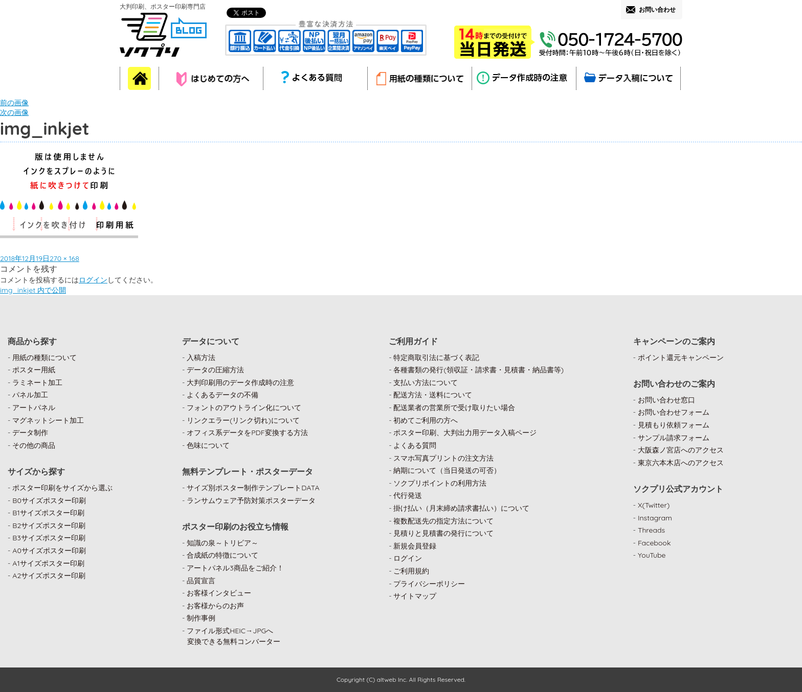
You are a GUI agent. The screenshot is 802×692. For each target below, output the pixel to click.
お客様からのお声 (215, 605)
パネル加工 (30, 394)
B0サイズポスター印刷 (49, 500)
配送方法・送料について (432, 394)
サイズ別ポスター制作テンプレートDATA (253, 487)
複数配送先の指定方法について (443, 521)
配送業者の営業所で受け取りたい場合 (454, 407)
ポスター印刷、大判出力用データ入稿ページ (465, 432)
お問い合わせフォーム (673, 412)
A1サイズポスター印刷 (48, 563)
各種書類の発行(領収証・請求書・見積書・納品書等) (478, 369)
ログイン (93, 279)
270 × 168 (64, 258)
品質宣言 (201, 580)
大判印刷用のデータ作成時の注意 (240, 382)
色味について (208, 445)
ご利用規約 (411, 571)
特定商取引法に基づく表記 (436, 357)
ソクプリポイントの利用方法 (439, 483)
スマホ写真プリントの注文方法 (443, 458)
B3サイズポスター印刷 (48, 537)
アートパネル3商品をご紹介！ (235, 567)
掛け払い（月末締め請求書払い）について (461, 508)
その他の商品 (33, 445)
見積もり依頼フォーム (673, 424)
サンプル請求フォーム (673, 437)
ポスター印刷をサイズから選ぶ (62, 487)
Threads (651, 530)
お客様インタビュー (219, 593)
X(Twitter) (654, 505)
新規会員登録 (414, 546)
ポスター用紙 (33, 369)
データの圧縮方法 (215, 369)
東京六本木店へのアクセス (681, 462)
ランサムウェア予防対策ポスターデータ (251, 500)
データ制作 (30, 432)
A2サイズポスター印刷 (48, 575)
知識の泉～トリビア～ (222, 542)
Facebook (654, 542)
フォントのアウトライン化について (244, 407)
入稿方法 (201, 357)
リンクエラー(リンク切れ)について (243, 420)
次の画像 (14, 112)
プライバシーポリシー (429, 583)
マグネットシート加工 (48, 420)
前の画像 (14, 102)
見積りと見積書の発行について (443, 533)
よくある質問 (414, 445)
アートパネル (33, 407)
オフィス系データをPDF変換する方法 (247, 432)
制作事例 (201, 618)
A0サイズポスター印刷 (49, 550)
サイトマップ (414, 596)
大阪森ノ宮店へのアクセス (681, 450)
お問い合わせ (657, 9)
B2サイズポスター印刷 (48, 525)
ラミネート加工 (37, 382)
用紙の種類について (44, 357)
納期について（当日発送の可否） (447, 470)
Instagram (655, 517)
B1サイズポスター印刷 (48, 512)
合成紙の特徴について (222, 555)
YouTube (652, 555)
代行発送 (407, 495)
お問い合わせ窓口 (666, 399)
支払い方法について (425, 382)
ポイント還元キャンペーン (681, 357)
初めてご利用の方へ (425, 420)
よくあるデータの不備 (222, 394)
